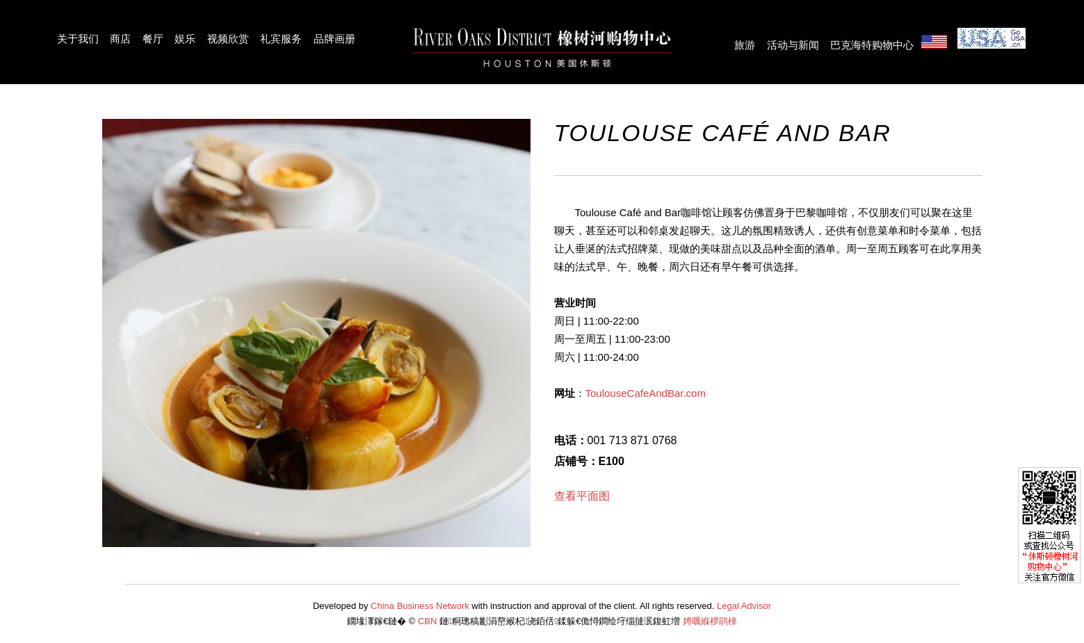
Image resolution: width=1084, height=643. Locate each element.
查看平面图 (582, 496)
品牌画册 (334, 38)
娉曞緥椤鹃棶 (710, 621)
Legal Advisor (744, 606)
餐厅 (153, 38)
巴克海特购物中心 (872, 45)
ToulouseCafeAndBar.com (645, 393)
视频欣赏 (228, 38)
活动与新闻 (793, 45)
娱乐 (185, 38)
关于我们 (78, 38)
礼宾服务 (281, 38)
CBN (427, 621)
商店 (120, 38)
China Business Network (420, 606)
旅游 (744, 45)
